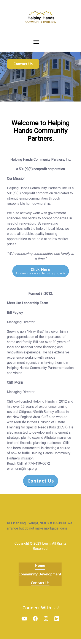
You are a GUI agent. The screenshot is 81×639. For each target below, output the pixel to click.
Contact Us (40, 582)
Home (40, 565)
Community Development (40, 574)
